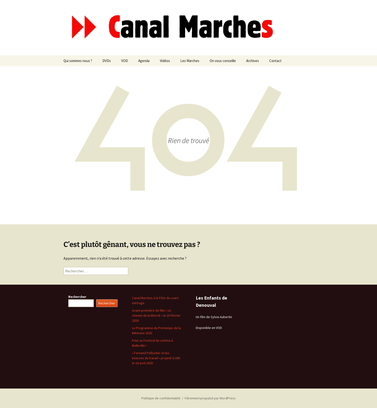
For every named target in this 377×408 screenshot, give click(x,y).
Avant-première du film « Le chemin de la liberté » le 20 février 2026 (156, 315)
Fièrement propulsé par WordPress (210, 398)
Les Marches (189, 60)
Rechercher (77, 297)
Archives (252, 60)
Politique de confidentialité (160, 398)
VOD (124, 60)
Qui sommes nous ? (77, 60)
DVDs (106, 60)
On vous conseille (223, 60)
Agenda (144, 60)
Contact (275, 60)
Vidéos (165, 60)
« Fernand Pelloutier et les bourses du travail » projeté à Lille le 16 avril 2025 (156, 358)
